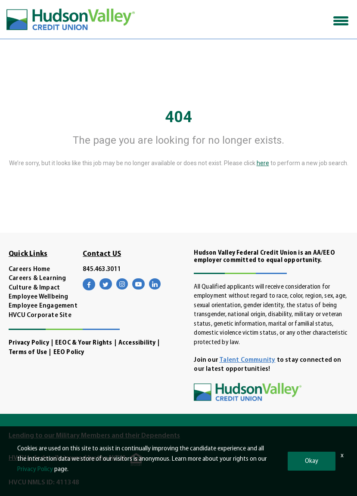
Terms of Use (28, 352)
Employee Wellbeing (38, 297)
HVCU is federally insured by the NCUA (67, 458)
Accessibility (137, 343)
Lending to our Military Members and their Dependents (94, 435)
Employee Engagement (43, 306)
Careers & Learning (37, 278)
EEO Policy (68, 352)
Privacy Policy (29, 343)
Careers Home (29, 269)
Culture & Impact (34, 288)
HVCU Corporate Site (40, 315)
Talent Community (247, 360)
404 (178, 117)
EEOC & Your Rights (83, 343)
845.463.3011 (102, 269)
